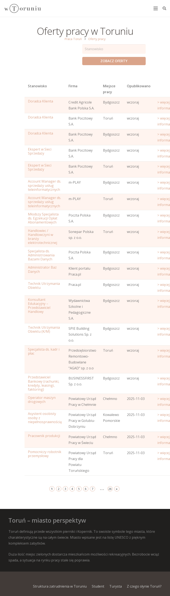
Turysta (115, 586)
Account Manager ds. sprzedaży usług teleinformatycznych (44, 185)
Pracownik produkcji (44, 435)
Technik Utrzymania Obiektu (44, 285)
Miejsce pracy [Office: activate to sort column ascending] (109, 89)
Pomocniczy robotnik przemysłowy (44, 453)
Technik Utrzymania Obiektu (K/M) (44, 329)
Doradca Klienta (40, 101)
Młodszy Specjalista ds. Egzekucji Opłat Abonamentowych (43, 218)
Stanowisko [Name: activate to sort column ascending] (37, 86)
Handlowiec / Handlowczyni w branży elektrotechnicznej (42, 236)
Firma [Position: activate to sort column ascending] (73, 86)
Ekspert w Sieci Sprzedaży (39, 151)
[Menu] (156, 8)
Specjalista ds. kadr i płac (43, 351)
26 (110, 489)
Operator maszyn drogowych (42, 399)
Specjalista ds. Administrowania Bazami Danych (41, 255)
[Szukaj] (164, 8)
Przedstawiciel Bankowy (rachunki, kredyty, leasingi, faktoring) (43, 383)
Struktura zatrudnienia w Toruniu (60, 586)
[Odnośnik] (22, 8)
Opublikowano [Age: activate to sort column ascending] (139, 86)
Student (98, 586)
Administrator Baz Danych (42, 269)
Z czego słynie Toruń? (144, 586)
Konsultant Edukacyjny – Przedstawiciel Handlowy (39, 305)
